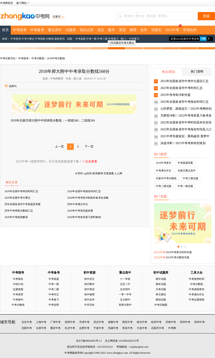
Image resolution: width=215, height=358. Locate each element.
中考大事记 (28, 38)
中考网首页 (6, 3)
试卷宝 (156, 30)
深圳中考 (70, 322)
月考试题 (161, 289)
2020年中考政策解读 (16, 217)
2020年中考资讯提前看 (80, 210)
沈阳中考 (27, 328)
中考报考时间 (196, 278)
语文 (100, 30)
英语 (122, 30)
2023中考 (173, 29)
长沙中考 (70, 328)
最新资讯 (59, 38)
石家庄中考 (157, 328)
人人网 (118, 173)
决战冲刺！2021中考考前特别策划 (183, 143)
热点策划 (168, 71)
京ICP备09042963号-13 (89, 340)
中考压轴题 (160, 304)
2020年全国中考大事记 (17, 197)
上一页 (59, 146)
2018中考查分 (163, 162)
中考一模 (91, 38)
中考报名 (18, 278)
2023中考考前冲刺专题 (175, 95)
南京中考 (142, 322)
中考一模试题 (185, 186)
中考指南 (40, 38)
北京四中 (125, 289)
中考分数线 (37, 58)
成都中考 (113, 322)
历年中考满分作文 (77, 204)
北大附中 (125, 299)
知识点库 (87, 30)
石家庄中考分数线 (166, 178)
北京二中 (125, 284)
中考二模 (102, 38)
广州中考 (55, 322)
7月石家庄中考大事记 (121, 43)
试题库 (71, 30)
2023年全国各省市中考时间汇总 (181, 88)
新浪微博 (97, 173)
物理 (133, 30)
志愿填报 (18, 289)
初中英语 (89, 289)
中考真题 (80, 38)
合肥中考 (84, 328)
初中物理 (89, 294)
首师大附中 (125, 304)
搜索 (206, 16)
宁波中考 (99, 328)
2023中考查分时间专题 (179, 252)
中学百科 (89, 304)
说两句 (11, 86)
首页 (5, 30)
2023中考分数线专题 (177, 257)
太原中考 (41, 328)
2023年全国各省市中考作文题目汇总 (184, 81)
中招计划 (18, 284)
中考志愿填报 (196, 299)
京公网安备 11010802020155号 (122, 340)
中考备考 (37, 30)
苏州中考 (185, 322)
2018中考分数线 (56, 58)
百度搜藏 (108, 173)
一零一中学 (125, 294)
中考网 (172, 328)
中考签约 (18, 299)
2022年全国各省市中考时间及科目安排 (186, 122)
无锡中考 (113, 328)
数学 (111, 30)
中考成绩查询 (196, 289)
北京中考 (27, 322)
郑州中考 (199, 322)
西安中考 (127, 322)
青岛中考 (127, 328)
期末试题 (161, 284)
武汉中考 (99, 322)
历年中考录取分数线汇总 (19, 210)
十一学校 (125, 278)
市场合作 (190, 30)
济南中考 (171, 322)
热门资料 (197, 71)
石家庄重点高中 (187, 170)
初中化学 (89, 299)
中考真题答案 (185, 162)
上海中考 (41, 322)
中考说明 (54, 304)
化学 (143, 30)
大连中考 (142, 328)
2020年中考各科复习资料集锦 (84, 217)
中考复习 (113, 38)
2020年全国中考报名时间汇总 (84, 191)
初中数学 (89, 284)
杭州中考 (156, 322)
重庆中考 (55, 328)
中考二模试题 (163, 186)
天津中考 (84, 322)
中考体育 (18, 294)
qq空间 (88, 173)
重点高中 (55, 30)
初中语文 (89, 278)
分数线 (50, 38)
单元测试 (161, 294)
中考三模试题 (190, 178)
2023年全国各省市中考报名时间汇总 (184, 101)
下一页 (89, 146)
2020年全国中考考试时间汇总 (21, 191)
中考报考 (19, 30)
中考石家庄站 (7, 58)
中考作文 (54, 294)
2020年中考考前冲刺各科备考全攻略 (88, 197)
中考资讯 (16, 38)
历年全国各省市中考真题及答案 (23, 204)
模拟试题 (161, 299)
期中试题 (161, 278)
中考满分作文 (163, 170)
